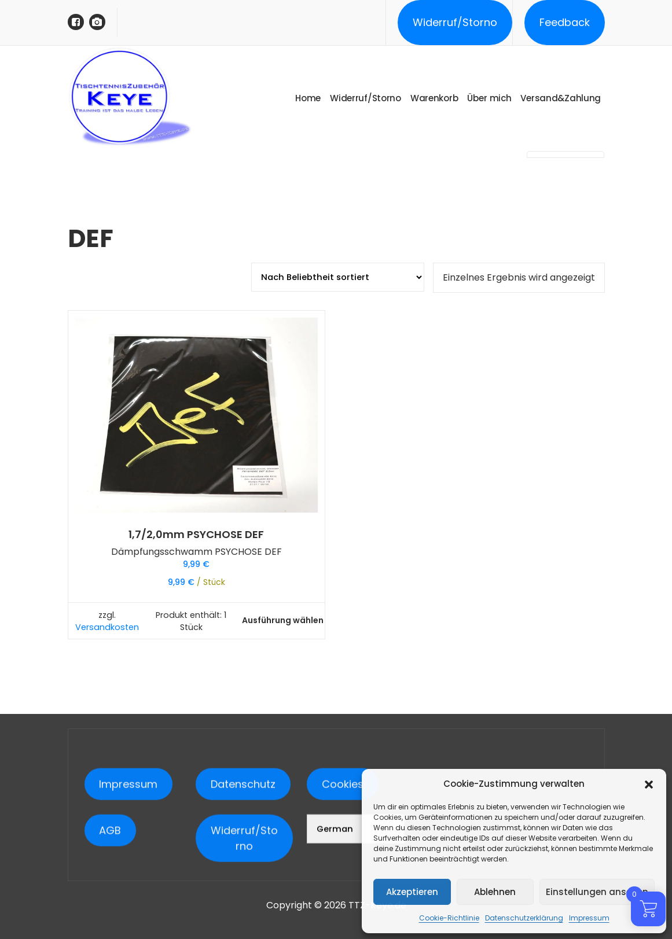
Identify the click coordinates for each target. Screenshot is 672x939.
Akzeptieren (412, 892)
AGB (110, 899)
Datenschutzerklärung (524, 918)
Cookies (342, 852)
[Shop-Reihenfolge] (337, 277)
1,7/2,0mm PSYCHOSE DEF (196, 534)
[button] (649, 784)
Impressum (589, 918)
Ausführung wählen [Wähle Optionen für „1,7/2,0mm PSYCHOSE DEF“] (283, 620)
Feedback (564, 22)
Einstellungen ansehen (597, 892)
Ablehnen (495, 892)
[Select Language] (355, 897)
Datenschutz (243, 852)
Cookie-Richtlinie (449, 918)
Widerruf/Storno (455, 22)
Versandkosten (107, 627)
